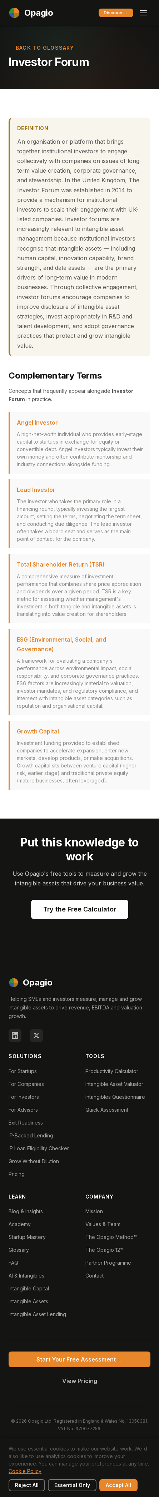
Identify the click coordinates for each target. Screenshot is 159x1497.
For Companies (26, 1084)
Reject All (27, 1485)
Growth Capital (38, 731)
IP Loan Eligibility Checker (39, 1148)
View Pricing (79, 1380)
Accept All (118, 1485)
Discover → (116, 12)
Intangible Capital (29, 1288)
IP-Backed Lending (31, 1135)
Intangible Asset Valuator (114, 1084)
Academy (20, 1224)
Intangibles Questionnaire (115, 1097)
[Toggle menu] (143, 13)
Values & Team (102, 1224)
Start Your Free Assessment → (79, 1359)
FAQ (13, 1263)
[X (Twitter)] (36, 1035)
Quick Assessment (106, 1110)
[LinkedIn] (15, 1035)
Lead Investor (36, 489)
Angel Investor (37, 422)
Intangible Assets (28, 1301)
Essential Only (72, 1485)
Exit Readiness (26, 1123)
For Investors (24, 1097)
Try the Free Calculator (79, 909)
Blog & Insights (26, 1211)
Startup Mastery (27, 1237)
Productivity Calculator (111, 1071)
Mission (94, 1211)
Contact (94, 1276)
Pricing (17, 1174)
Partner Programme (108, 1263)
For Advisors (23, 1110)
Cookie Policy (25, 1471)
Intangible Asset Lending (37, 1314)
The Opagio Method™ (111, 1237)
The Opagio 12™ (104, 1250)
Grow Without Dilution (34, 1161)
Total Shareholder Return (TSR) (61, 564)
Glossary (19, 1250)
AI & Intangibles (26, 1276)
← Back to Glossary (41, 48)
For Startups (23, 1071)
